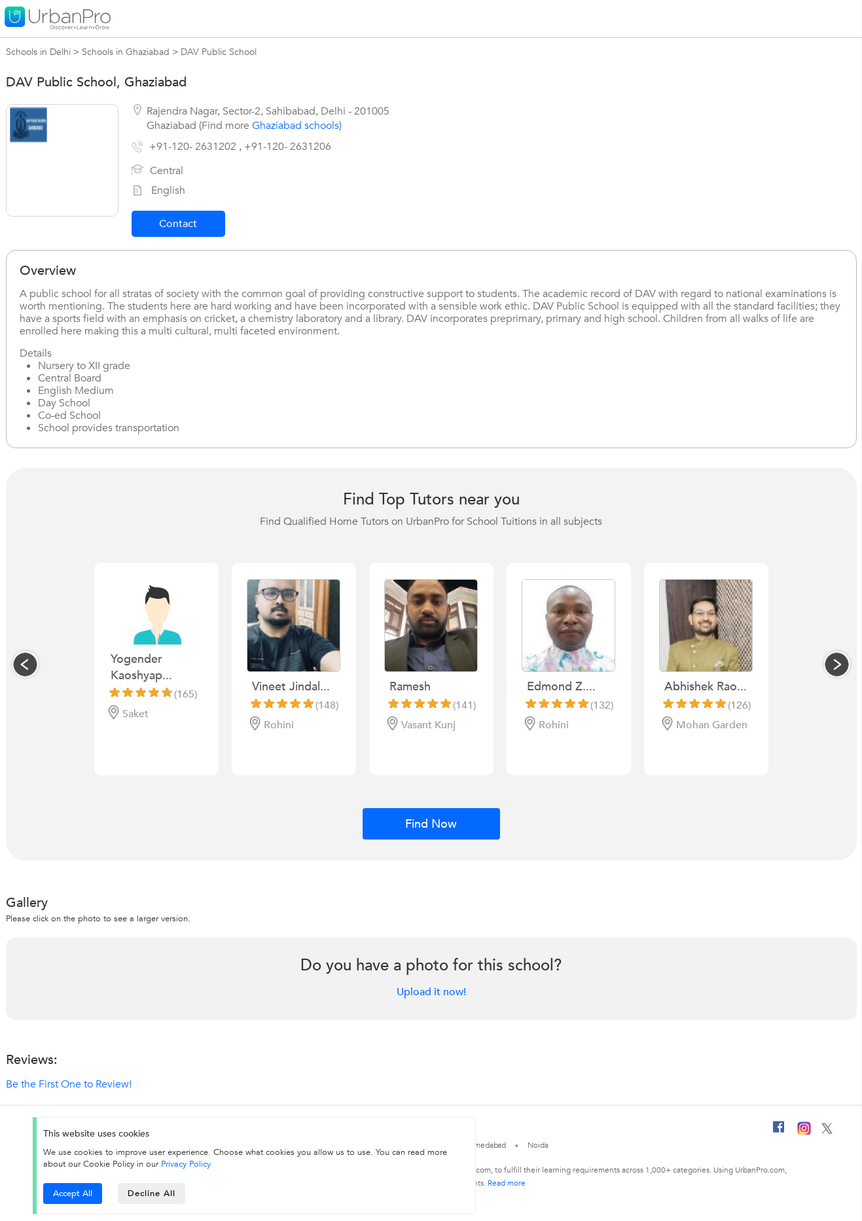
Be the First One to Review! (69, 1084)
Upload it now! (431, 992)
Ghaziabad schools (295, 125)
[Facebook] (779, 1132)
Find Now (431, 824)
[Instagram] (804, 1132)
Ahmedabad (485, 1145)
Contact (178, 224)
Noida (538, 1145)
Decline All (151, 1193)
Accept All (72, 1193)
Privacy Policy (186, 1164)
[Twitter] (827, 1131)
